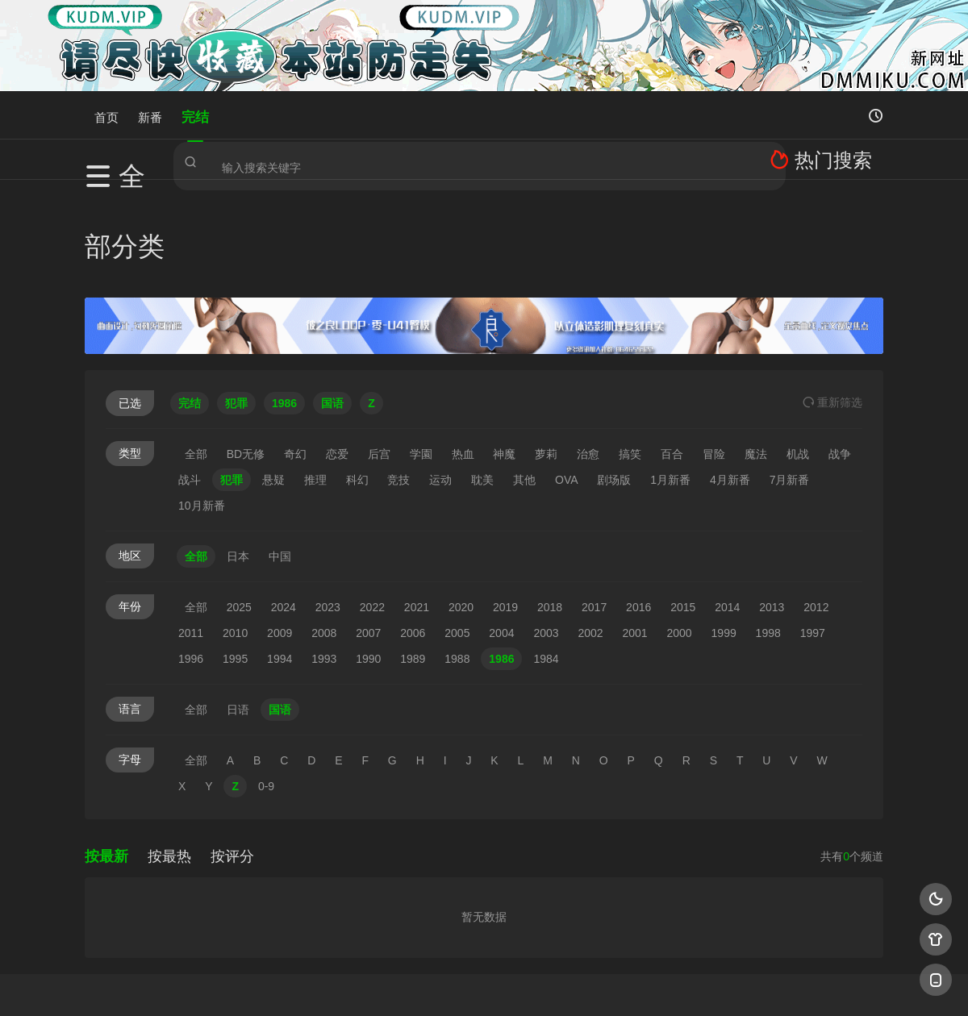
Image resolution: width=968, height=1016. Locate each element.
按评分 (232, 755)
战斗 (189, 378)
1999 (723, 531)
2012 (815, 505)
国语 (280, 608)
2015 (682, 505)
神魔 (504, 352)
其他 (524, 378)
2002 (590, 531)
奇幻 (295, 352)
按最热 (169, 755)
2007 (368, 531)
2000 (679, 531)
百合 (672, 352)
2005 (456, 531)
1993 (323, 557)
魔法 (756, 352)
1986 (501, 557)
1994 (279, 557)
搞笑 (630, 352)
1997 (812, 531)
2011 (190, 531)
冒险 (714, 352)
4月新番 (730, 378)
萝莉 (546, 352)
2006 (412, 531)
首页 (106, 115)
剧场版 (614, 378)
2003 (545, 531)
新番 (150, 115)
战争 (839, 352)
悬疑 (273, 378)
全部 (196, 352)
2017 (594, 505)
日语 (238, 608)
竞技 (398, 378)
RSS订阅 (288, 983)
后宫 (379, 352)
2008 (323, 531)
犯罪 (231, 378)
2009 (279, 531)
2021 (416, 505)
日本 (238, 454)
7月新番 (790, 378)
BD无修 (246, 352)
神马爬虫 (419, 983)
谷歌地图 (615, 983)
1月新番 (670, 378)
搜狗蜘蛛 (484, 983)
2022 (372, 505)
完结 (195, 115)
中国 (280, 454)
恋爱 (337, 352)
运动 (440, 378)
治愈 (588, 352)
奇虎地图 (549, 983)
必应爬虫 (680, 983)
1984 (545, 557)
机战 (797, 352)
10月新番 (201, 404)
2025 (239, 505)
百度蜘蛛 (354, 983)
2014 (727, 505)
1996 (190, 557)
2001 (634, 531)
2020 (461, 505)
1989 (412, 557)
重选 (832, 300)
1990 (368, 557)
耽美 (482, 378)
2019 (505, 505)
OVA (566, 378)
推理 (315, 378)
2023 (327, 505)
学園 (421, 352)
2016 (638, 505)
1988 (456, 557)
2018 (549, 505)
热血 (463, 352)
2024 (283, 505)
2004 (501, 531)
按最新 (106, 755)
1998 (768, 531)
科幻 (357, 378)
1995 (235, 557)
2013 (771, 505)
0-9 (266, 684)
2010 (235, 531)
